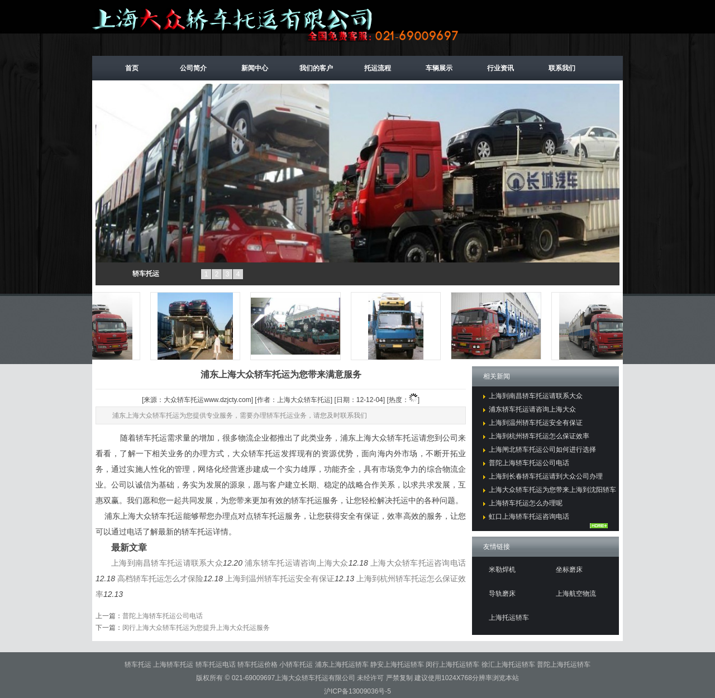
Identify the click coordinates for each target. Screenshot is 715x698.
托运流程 (377, 68)
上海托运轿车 (509, 617)
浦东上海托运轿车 (342, 664)
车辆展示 (439, 68)
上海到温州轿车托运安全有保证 (280, 578)
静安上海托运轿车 (398, 664)
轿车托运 (145, 274)
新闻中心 (254, 68)
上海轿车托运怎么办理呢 (526, 503)
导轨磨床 (502, 593)
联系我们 (562, 68)
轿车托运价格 (258, 664)
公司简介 (193, 68)
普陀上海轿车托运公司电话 (162, 616)
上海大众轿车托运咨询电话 (418, 562)
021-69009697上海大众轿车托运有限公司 (293, 678)
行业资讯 (500, 68)
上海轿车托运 (174, 664)
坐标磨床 (569, 569)
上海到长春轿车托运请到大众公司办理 (546, 476)
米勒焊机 (502, 569)
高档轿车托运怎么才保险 (160, 578)
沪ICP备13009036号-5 (357, 691)
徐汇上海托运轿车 (509, 664)
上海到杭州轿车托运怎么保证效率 (539, 436)
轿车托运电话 (216, 664)
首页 (132, 68)
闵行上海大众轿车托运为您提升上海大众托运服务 (196, 628)
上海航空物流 (576, 593)
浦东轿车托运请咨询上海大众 (297, 562)
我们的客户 (316, 68)
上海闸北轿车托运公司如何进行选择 (542, 449)
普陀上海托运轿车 (563, 664)
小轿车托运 (296, 664)
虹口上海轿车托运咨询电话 (529, 516)
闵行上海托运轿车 (453, 664)
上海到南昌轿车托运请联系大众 (167, 562)
